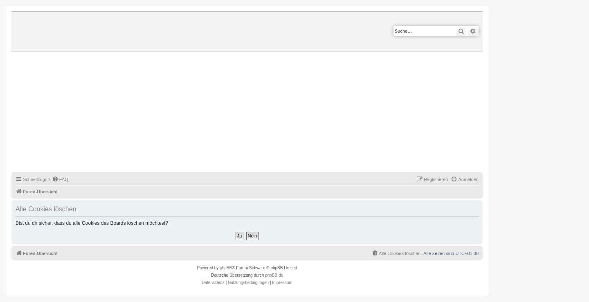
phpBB (226, 268)
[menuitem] (60, 179)
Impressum (282, 282)
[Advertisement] (256, 113)
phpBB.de (274, 275)
